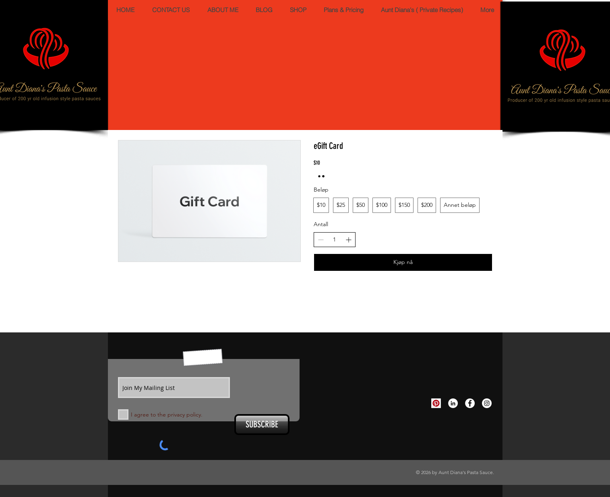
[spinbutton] (334, 240)
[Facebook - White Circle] (470, 403)
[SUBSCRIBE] (261, 424)
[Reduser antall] (320, 240)
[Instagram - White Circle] (487, 403)
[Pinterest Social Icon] (436, 403)
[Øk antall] (348, 240)
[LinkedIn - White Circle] (453, 403)
